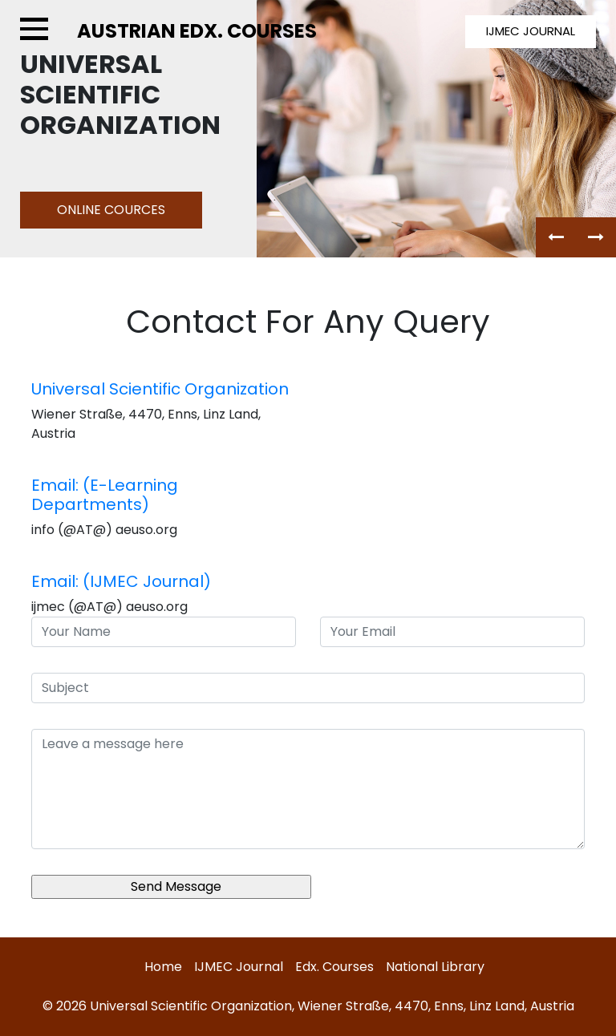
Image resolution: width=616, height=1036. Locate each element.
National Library (435, 966)
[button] (556, 237)
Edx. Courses (334, 966)
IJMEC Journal (238, 966)
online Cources (111, 209)
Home (163, 966)
